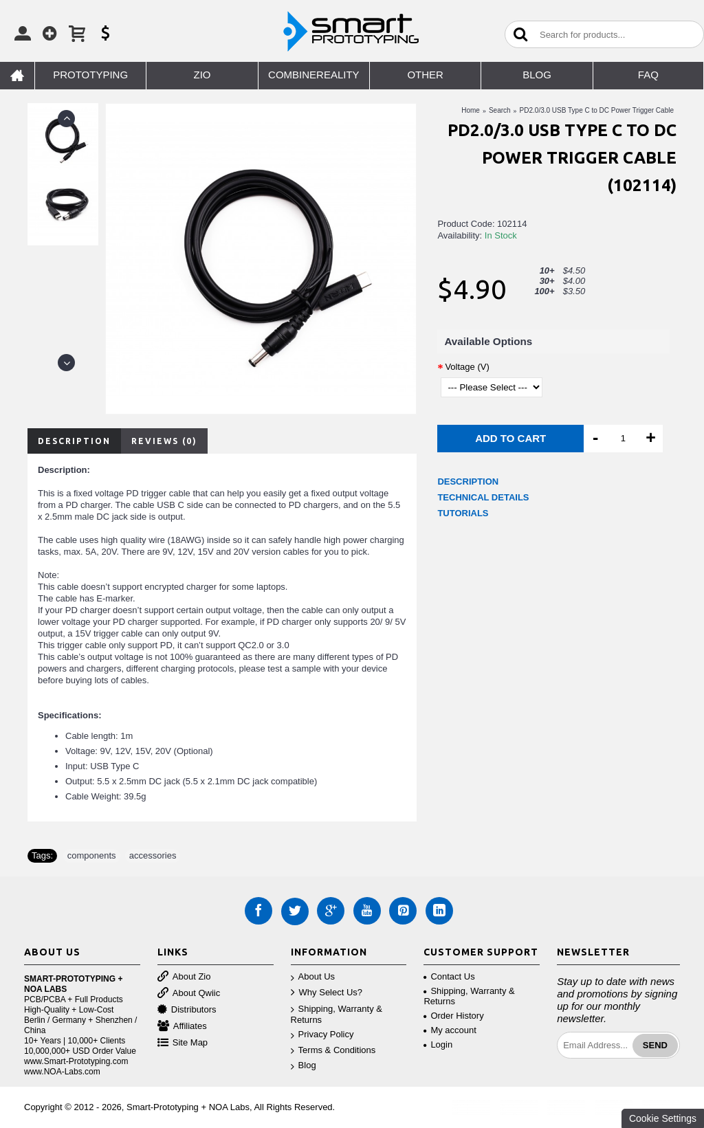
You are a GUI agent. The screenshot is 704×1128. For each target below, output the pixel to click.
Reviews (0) (164, 440)
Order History (453, 1015)
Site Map (182, 1043)
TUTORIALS (462, 513)
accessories (153, 855)
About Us (313, 977)
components (91, 855)
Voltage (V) (467, 367)
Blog (303, 1066)
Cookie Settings (662, 1118)
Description (74, 440)
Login (438, 1044)
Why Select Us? (326, 993)
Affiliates (182, 1026)
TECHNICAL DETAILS (483, 497)
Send (655, 1045)
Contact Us (449, 976)
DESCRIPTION (467, 481)
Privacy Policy (322, 1035)
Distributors (187, 1010)
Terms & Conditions (333, 1051)
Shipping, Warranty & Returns (336, 1015)
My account (450, 1030)
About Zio (184, 977)
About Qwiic (188, 993)
